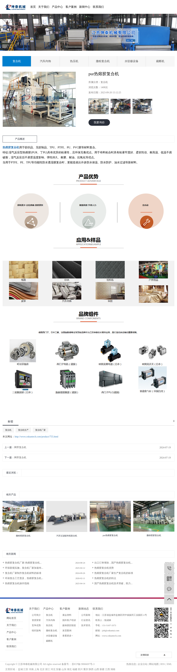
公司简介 (36, 615)
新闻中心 (84, 6)
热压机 (74, 61)
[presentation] (5, 480)
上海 (36, 669)
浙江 (47, 669)
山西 (96, 669)
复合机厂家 (40, 430)
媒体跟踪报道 (69, 625)
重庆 (85, 669)
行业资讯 (85, 620)
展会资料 (66, 615)
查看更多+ (67, 635)
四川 (80, 669)
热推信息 (131, 664)
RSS (162, 664)
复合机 (17, 61)
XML (169, 664)
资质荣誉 (36, 620)
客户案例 (71, 6)
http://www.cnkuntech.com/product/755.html (36, 436)
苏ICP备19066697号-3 (83, 664)
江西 (107, 669)
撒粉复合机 (103, 61)
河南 (31, 669)
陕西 (91, 669)
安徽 (58, 669)
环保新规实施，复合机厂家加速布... (24, 568)
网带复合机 (20, 447)
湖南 (112, 669)
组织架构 (36, 630)
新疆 (102, 669)
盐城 (20, 669)
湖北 (69, 669)
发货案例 (66, 630)
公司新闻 (85, 615)
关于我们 (43, 6)
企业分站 (142, 664)
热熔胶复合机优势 (104, 568)
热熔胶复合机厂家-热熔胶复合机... (23, 562)
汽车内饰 (45, 61)
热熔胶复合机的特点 (105, 578)
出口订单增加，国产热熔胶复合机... (113, 562)
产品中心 (57, 6)
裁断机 (160, 61)
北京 (42, 669)
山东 (64, 669)
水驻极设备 (131, 61)
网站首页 (11, 618)
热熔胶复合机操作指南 (17, 583)
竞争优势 (36, 625)
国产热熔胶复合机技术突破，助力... (113, 583)
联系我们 (98, 6)
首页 (33, 6)
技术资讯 (85, 625)
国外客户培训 (69, 620)
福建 (74, 669)
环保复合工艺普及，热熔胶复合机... (24, 578)
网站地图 (154, 664)
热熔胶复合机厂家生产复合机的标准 (113, 573)
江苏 (25, 669)
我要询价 (99, 122)
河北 (53, 669)
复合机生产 (23, 430)
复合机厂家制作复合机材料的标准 (23, 573)
